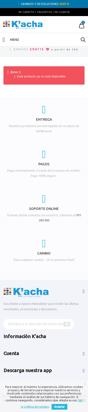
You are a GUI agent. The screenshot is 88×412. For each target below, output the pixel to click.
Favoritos (44, 12)
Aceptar (59, 406)
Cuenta (11, 353)
